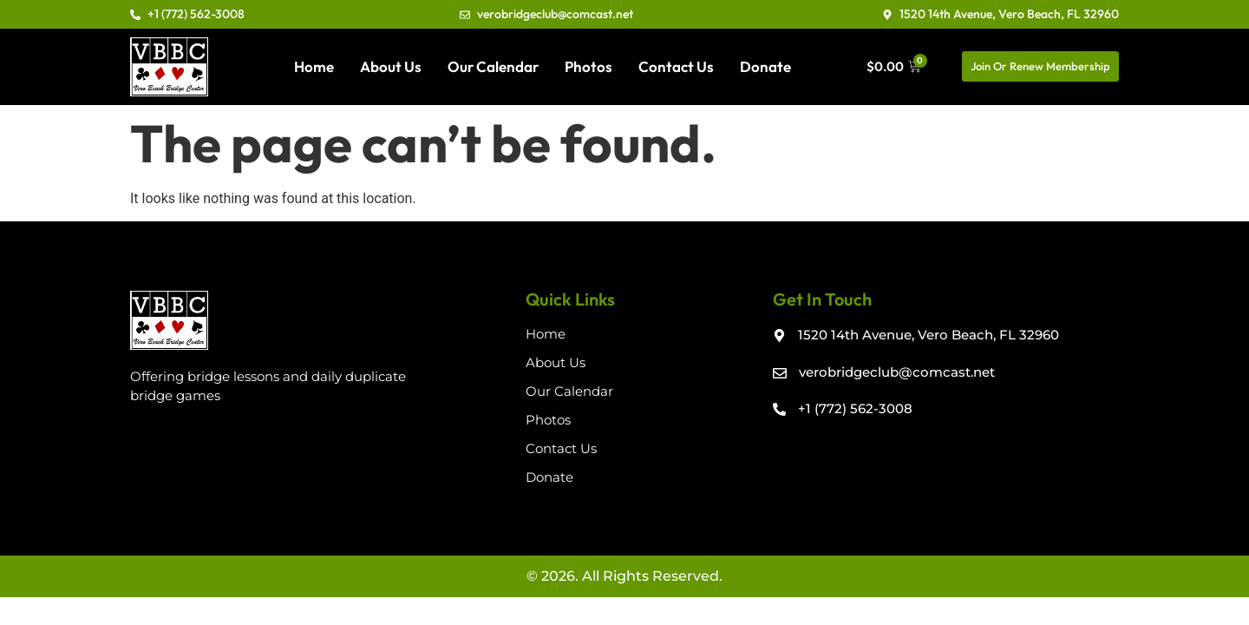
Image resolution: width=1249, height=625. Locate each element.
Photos (588, 66)
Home (314, 66)
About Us (391, 66)
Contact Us (676, 66)
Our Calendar (493, 66)
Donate (765, 66)
